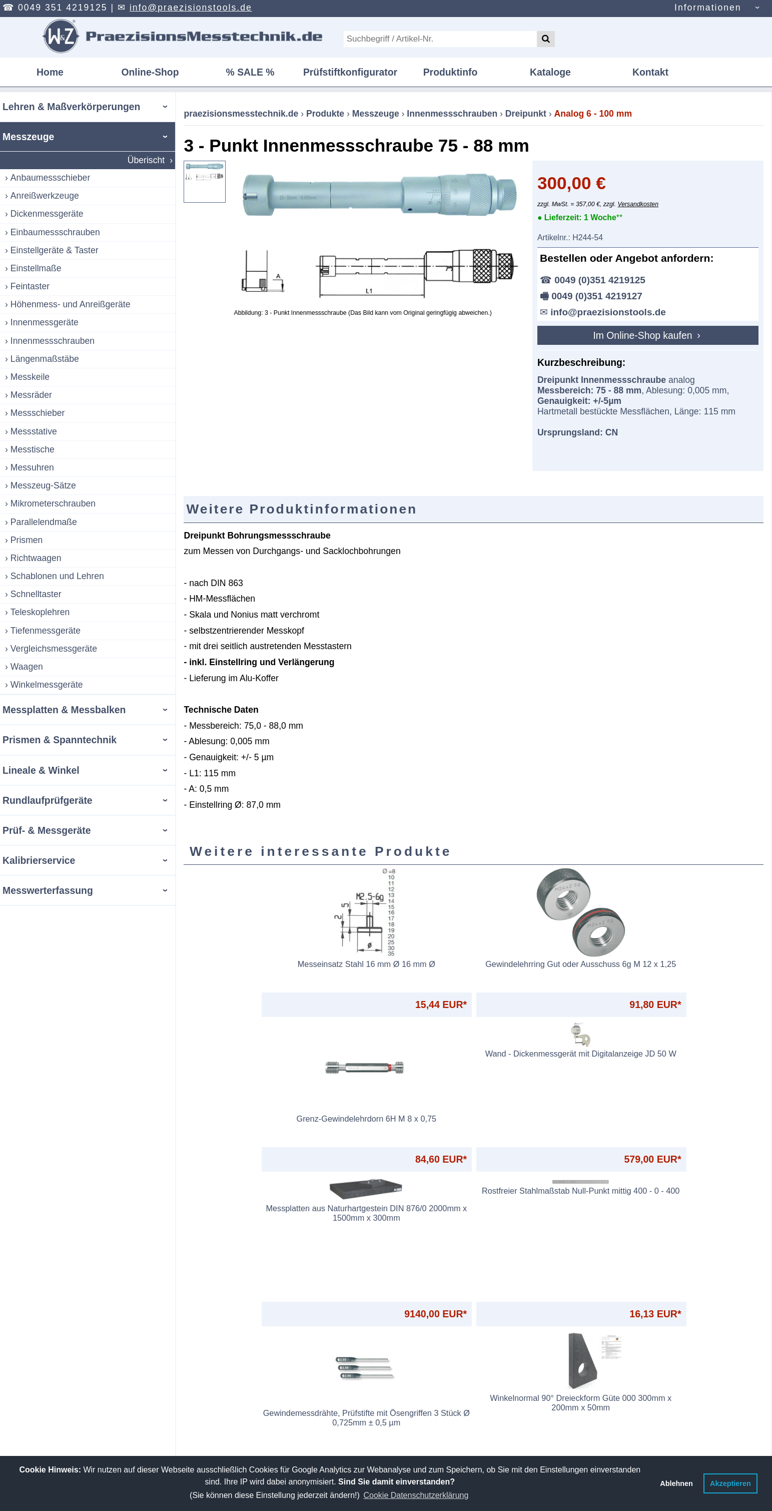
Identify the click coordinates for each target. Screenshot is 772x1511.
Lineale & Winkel (41, 770)
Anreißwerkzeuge (45, 196)
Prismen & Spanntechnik (60, 739)
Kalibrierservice (39, 860)
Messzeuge (28, 136)
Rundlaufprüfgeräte (48, 800)
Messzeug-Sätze (43, 485)
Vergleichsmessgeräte (54, 649)
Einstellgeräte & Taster (55, 250)
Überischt (146, 160)
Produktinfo (450, 72)
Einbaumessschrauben (55, 232)
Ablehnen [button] (676, 1483)
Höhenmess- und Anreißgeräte (71, 304)
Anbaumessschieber (50, 178)
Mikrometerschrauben (53, 503)
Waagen (27, 667)
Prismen (27, 540)
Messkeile (30, 377)
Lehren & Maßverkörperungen (71, 106)
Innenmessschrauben (53, 341)
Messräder (31, 395)
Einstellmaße (36, 268)
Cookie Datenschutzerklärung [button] (415, 1495)
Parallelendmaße (44, 522)
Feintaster (30, 286)
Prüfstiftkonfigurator (350, 72)
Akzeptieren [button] (730, 1483)
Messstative (34, 431)
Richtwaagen (36, 558)
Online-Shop (150, 72)
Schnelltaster (36, 594)
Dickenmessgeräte (47, 214)
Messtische (33, 449)
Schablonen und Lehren (57, 576)
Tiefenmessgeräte (46, 631)
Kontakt (650, 72)
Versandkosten (637, 204)
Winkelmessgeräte (47, 685)
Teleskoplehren (40, 612)
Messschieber (38, 413)
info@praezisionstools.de (191, 8)
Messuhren (32, 467)
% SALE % (250, 72)
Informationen (707, 8)
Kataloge (550, 72)
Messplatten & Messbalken (64, 709)
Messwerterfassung (48, 890)
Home (50, 72)
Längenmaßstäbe (45, 359)
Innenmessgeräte (45, 322)
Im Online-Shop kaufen (643, 335)
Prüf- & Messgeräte (47, 830)
